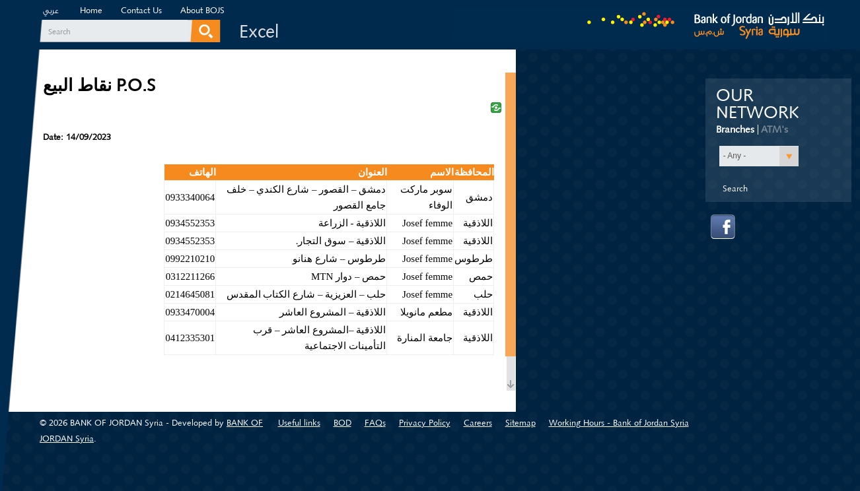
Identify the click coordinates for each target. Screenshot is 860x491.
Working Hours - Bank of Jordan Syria (619, 423)
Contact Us (141, 10)
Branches (735, 129)
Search (59, 31)
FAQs (375, 423)
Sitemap (520, 423)
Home (91, 10)
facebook (723, 227)
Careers (478, 423)
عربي (51, 12)
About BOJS (202, 10)
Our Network (757, 104)
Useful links (299, 423)
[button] (759, 156)
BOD (342, 423)
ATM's (774, 129)
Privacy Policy (424, 423)
